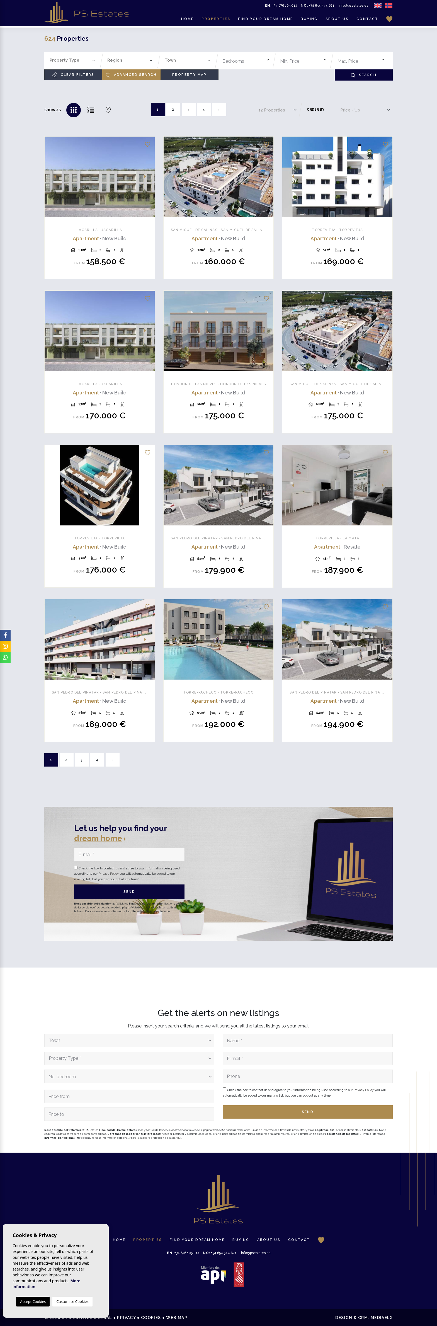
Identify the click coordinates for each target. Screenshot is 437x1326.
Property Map (189, 75)
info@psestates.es (353, 6)
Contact (367, 20)
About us (337, 20)
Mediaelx (382, 1317)
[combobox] (72, 61)
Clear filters (73, 74)
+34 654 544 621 (317, 6)
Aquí (178, 1137)
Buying (309, 20)
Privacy (126, 1317)
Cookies (151, 1317)
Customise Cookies (72, 1301)
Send (129, 892)
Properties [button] (215, 20)
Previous (52, 177)
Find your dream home (265, 20)
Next (147, 177)
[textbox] (73, 60)
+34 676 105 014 (281, 6)
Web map (176, 1317)
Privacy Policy (109, 874)
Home (187, 20)
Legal (105, 1317)
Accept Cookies (33, 1301)
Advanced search (131, 74)
